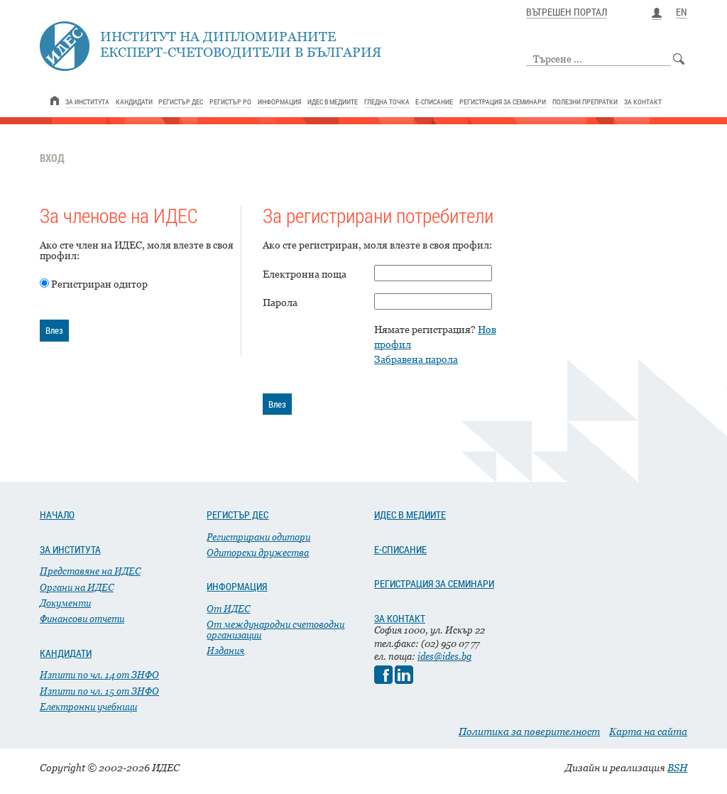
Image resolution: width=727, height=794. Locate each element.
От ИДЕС (228, 608)
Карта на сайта (648, 731)
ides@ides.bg (444, 656)
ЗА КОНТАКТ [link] (643, 102)
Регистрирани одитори (258, 537)
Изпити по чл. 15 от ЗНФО (99, 691)
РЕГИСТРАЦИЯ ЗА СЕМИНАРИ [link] (502, 102)
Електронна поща (304, 274)
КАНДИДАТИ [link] (134, 102)
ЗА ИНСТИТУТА (70, 549)
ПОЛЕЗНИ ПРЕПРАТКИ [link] (585, 102)
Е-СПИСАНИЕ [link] (434, 102)
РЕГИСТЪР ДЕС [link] (180, 102)
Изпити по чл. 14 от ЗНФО (99, 674)
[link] (54, 100)
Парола (280, 302)
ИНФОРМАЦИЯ (237, 586)
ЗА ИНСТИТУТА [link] (87, 102)
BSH (677, 767)
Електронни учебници (88, 706)
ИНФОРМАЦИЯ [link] (279, 102)
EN (681, 12)
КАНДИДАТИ (66, 653)
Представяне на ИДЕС (90, 571)
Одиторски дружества (258, 552)
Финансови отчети (82, 618)
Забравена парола (416, 359)
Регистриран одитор (99, 284)
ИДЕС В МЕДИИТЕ (410, 515)
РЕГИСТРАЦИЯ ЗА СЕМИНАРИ (434, 583)
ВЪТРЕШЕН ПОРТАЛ (566, 12)
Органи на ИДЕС (77, 587)
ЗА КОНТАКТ (399, 618)
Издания (225, 650)
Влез (54, 330)
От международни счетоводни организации (275, 629)
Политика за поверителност (529, 731)
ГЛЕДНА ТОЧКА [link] (387, 102)
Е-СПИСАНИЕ (400, 549)
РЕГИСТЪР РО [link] (230, 102)
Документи (65, 603)
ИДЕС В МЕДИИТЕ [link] (332, 102)
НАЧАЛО (57, 515)
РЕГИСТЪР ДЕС (237, 515)
